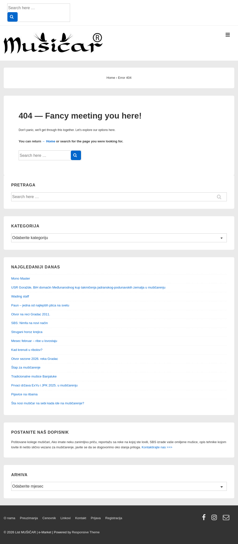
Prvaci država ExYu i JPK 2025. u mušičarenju (44, 385)
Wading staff (20, 296)
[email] (227, 519)
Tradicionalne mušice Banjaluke (34, 376)
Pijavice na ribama (24, 394)
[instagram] (215, 519)
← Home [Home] (48, 141)
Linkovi (66, 518)
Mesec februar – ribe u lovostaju (34, 341)
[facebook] (205, 519)
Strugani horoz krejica (26, 332)
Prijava (96, 518)
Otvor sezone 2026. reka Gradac (34, 359)
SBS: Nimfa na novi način (29, 323)
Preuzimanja (29, 518)
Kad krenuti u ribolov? (26, 350)
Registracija (113, 518)
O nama (9, 518)
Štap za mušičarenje (25, 367)
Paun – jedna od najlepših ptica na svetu (40, 305)
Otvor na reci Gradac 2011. (30, 314)
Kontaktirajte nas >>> (157, 447)
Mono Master (20, 278)
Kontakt (80, 518)
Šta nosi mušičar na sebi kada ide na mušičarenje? (47, 403)
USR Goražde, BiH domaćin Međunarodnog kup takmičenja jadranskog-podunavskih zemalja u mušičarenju (88, 287)
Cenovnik (49, 518)
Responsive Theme (86, 532)
